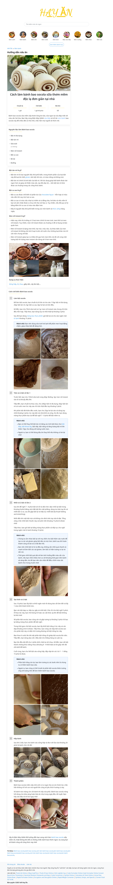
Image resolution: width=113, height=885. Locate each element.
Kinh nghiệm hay (60, 873)
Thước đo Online (21, 873)
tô (18, 284)
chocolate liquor (48, 195)
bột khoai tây (27, 426)
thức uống (56, 209)
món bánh (61, 118)
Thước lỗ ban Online (46, 873)
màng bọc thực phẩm (35, 316)
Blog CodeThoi (33, 873)
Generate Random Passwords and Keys (37, 875)
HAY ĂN (9, 48)
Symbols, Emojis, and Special (84, 877)
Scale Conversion (57, 875)
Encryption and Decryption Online (45, 877)
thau (21, 284)
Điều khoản (21, 864)
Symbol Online (69, 875)
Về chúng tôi (11, 864)
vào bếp (47, 118)
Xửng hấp (12, 284)
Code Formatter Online (74, 873)
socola (16, 853)
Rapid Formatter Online (24, 877)
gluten (27, 177)
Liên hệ (29, 864)
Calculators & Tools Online (84, 875)
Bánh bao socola (19, 851)
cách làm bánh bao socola (44, 851)
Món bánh (17, 48)
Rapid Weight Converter (66, 877)
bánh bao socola (57, 837)
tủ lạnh (16, 318)
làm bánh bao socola (60, 851)
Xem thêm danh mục (56, 44)
